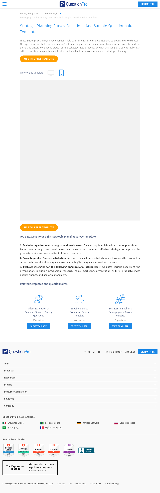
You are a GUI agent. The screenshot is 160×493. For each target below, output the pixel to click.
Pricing (8, 385)
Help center (112, 352)
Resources (10, 377)
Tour (6, 363)
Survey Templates (32, 13)
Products (9, 370)
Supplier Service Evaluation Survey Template (79, 312)
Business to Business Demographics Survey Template (120, 312)
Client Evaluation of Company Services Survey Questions (38, 312)
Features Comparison (15, 392)
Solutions (9, 399)
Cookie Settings (112, 484)
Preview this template (31, 72)
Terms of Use (95, 484)
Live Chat (128, 352)
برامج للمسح (11, 428)
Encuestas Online (13, 423)
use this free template (39, 58)
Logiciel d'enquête (51, 428)
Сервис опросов (124, 423)
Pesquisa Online (50, 423)
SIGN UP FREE (147, 4)
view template (39, 326)
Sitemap (61, 484)
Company (9, 406)
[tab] (61, 73)
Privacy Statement (77, 484)
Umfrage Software (88, 423)
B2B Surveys (53, 13)
